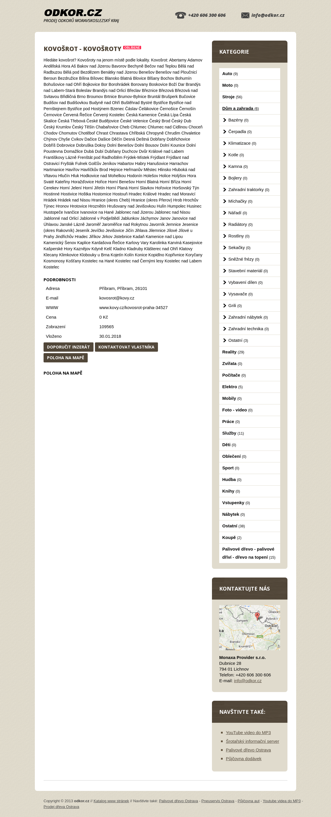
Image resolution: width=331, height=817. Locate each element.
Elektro (232, 386)
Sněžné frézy (244, 259)
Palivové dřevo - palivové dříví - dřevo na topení (249, 553)
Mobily (232, 398)
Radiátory (241, 224)
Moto (230, 85)
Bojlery (238, 177)
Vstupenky (236, 502)
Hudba (232, 479)
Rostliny (239, 235)
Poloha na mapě (65, 357)
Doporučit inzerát (68, 347)
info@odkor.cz (268, 15)
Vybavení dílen (246, 282)
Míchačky (241, 201)
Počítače (234, 375)
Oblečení (234, 456)
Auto (230, 73)
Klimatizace (242, 143)
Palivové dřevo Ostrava (248, 749)
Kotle (236, 154)
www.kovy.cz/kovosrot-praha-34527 (133, 307)
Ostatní (238, 340)
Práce (231, 421)
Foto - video (237, 409)
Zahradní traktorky (249, 189)
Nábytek (233, 514)
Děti (229, 444)
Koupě (232, 537)
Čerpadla (240, 131)
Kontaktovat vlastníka (126, 347)
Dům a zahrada (240, 108)
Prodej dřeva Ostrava (61, 807)
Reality (233, 351)
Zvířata (232, 363)
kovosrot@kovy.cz (116, 297)
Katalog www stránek (111, 801)
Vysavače (241, 293)
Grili (235, 305)
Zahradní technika (249, 328)
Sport (231, 467)
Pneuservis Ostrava (218, 801)
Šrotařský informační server (252, 741)
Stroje (232, 96)
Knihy (231, 491)
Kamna (238, 166)
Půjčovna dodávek (244, 758)
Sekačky (240, 247)
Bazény (239, 119)
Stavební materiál (248, 270)
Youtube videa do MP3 (282, 801)
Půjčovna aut (249, 801)
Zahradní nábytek (248, 317)
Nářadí (238, 212)
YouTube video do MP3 (248, 732)
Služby (233, 433)
